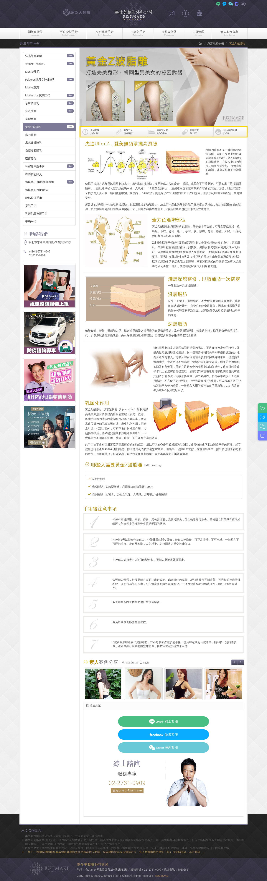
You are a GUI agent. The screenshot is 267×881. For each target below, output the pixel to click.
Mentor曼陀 (32, 71)
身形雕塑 (104, 33)
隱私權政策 (161, 875)
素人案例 (229, 33)
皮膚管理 (198, 33)
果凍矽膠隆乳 (33, 142)
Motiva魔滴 (32, 87)
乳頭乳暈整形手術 (36, 213)
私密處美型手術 (35, 166)
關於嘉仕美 (35, 33)
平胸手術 (30, 221)
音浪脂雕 (30, 111)
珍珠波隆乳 (32, 103)
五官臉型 (69, 33)
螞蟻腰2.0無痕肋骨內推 (39, 182)
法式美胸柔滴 (33, 56)
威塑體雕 (30, 119)
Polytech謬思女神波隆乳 (40, 79)
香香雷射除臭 (33, 174)
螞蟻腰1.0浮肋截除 (36, 190)
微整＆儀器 (169, 33)
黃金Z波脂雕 (33, 127)
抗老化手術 (138, 33)
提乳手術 (30, 205)
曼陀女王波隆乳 (35, 64)
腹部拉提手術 (33, 198)
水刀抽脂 (30, 135)
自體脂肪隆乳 (33, 150)
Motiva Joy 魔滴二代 (37, 95)
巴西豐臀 (30, 158)
